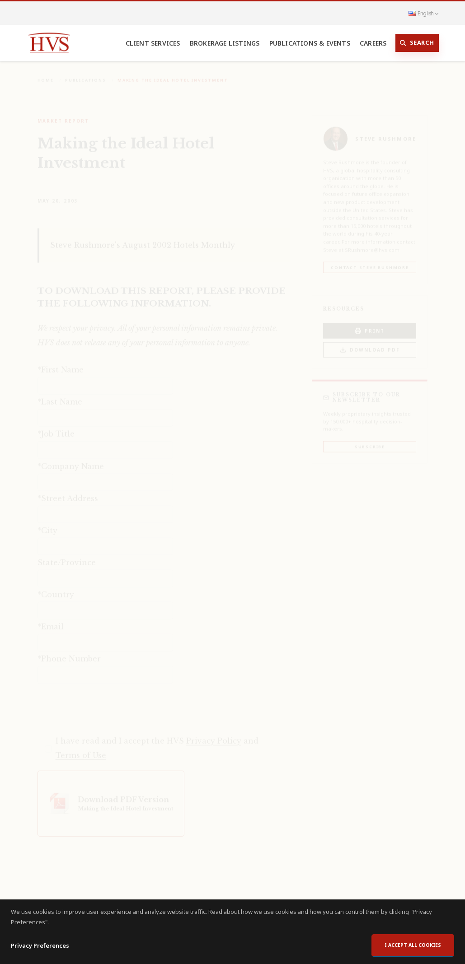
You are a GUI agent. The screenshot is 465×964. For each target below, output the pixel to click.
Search (417, 42)
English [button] (423, 13)
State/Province (67, 556)
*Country (56, 588)
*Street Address (68, 492)
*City (47, 524)
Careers (373, 43)
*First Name (61, 363)
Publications (85, 74)
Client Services (153, 43)
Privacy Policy (213, 734)
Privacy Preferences (40, 945)
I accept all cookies (413, 945)
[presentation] (106, 702)
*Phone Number (69, 652)
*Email (51, 620)
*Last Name (60, 395)
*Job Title (56, 427)
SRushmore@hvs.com (372, 243)
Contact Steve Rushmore (370, 261)
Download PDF (370, 343)
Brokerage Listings (225, 43)
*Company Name (71, 460)
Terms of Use (81, 749)
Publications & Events (309, 43)
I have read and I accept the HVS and (157, 742)
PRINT (370, 324)
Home (46, 74)
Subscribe (370, 440)
